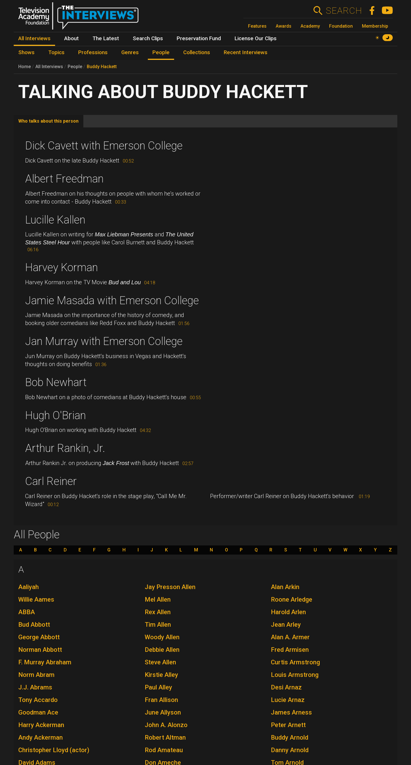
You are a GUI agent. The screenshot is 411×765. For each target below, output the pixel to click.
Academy (310, 26)
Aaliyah (28, 587)
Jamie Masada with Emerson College (112, 300)
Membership (375, 26)
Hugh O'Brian (55, 415)
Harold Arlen (288, 612)
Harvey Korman (61, 267)
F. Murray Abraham (44, 662)
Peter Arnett (288, 725)
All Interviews (49, 66)
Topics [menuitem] (56, 52)
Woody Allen (162, 637)
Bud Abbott (34, 624)
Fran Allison (161, 699)
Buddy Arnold (289, 737)
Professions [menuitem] (93, 52)
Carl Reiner (51, 481)
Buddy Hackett (102, 66)
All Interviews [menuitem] (34, 38)
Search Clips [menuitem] (148, 38)
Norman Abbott (40, 649)
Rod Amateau (164, 750)
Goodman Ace (38, 712)
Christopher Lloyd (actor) (53, 750)
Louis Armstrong (295, 674)
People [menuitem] (161, 52)
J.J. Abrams (35, 687)
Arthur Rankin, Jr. (65, 448)
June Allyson (163, 712)
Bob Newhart (55, 382)
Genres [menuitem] (130, 52)
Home (24, 66)
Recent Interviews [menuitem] (245, 52)
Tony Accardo (38, 699)
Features (257, 26)
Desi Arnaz (286, 687)
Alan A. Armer (290, 637)
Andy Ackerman (40, 737)
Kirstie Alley (161, 674)
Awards (283, 26)
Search (344, 10)
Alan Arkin (285, 587)
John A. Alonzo (166, 725)
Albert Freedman (64, 179)
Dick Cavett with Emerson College (104, 145)
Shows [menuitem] (26, 52)
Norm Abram (36, 674)
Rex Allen (158, 612)
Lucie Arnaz (288, 699)
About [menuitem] (71, 38)
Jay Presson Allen (170, 587)
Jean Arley (286, 624)
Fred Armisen (290, 649)
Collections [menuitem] (196, 52)
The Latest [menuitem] (105, 38)
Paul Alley (158, 687)
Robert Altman (165, 737)
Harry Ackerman (41, 725)
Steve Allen (160, 662)
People (75, 66)
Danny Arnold (290, 750)
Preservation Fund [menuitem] (199, 38)
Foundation (341, 26)
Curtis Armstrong (295, 662)
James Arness (291, 712)
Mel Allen (158, 599)
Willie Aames (36, 599)
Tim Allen (158, 624)
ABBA (26, 612)
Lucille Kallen (55, 220)
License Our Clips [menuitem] (256, 38)
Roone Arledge (291, 599)
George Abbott (39, 637)
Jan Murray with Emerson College (104, 341)
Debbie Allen (162, 649)
